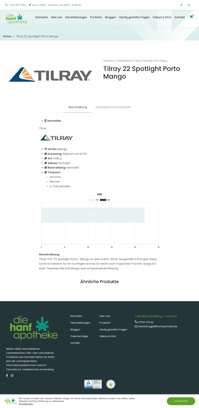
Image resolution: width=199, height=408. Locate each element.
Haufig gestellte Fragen (113, 329)
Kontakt (180, 17)
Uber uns (104, 316)
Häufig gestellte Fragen (134, 17)
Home (7, 36)
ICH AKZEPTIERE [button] (181, 401)
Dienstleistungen (76, 17)
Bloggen (110, 17)
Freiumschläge (79, 336)
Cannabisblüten (124, 60)
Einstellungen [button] (26, 403)
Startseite (41, 17)
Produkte (96, 17)
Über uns (56, 17)
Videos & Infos (162, 17)
